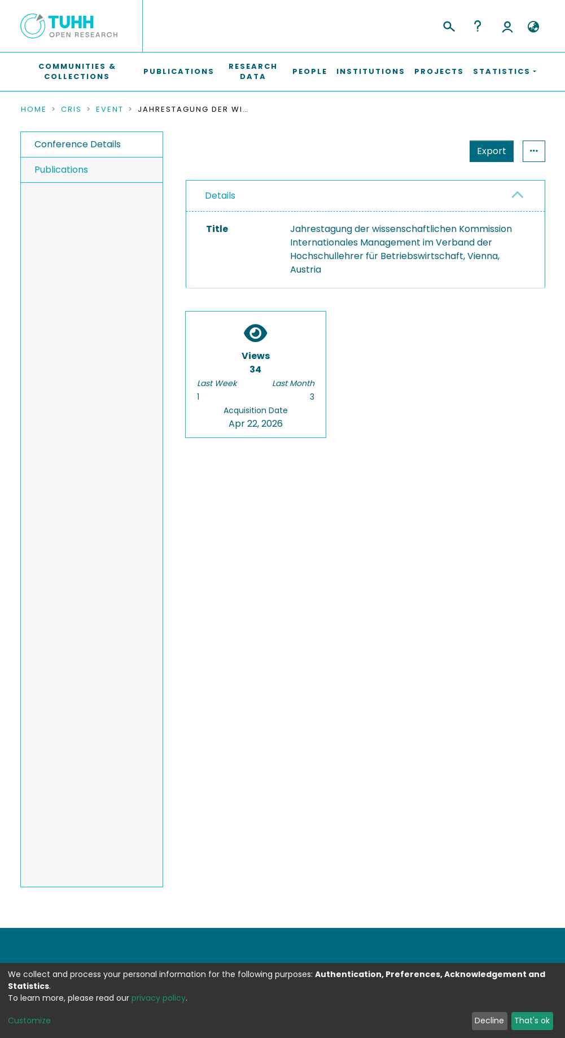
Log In (507, 26)
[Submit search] (448, 25)
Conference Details (77, 144)
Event (110, 109)
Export (436, 150)
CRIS (71, 109)
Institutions (370, 71)
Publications (178, 71)
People (309, 71)
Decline (489, 1020)
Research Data (253, 71)
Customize (29, 1020)
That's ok (532, 1020)
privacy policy (159, 998)
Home (34, 109)
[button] (534, 27)
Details (220, 195)
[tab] (365, 196)
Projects (439, 71)
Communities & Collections (77, 71)
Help (477, 26)
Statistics (488, 150)
